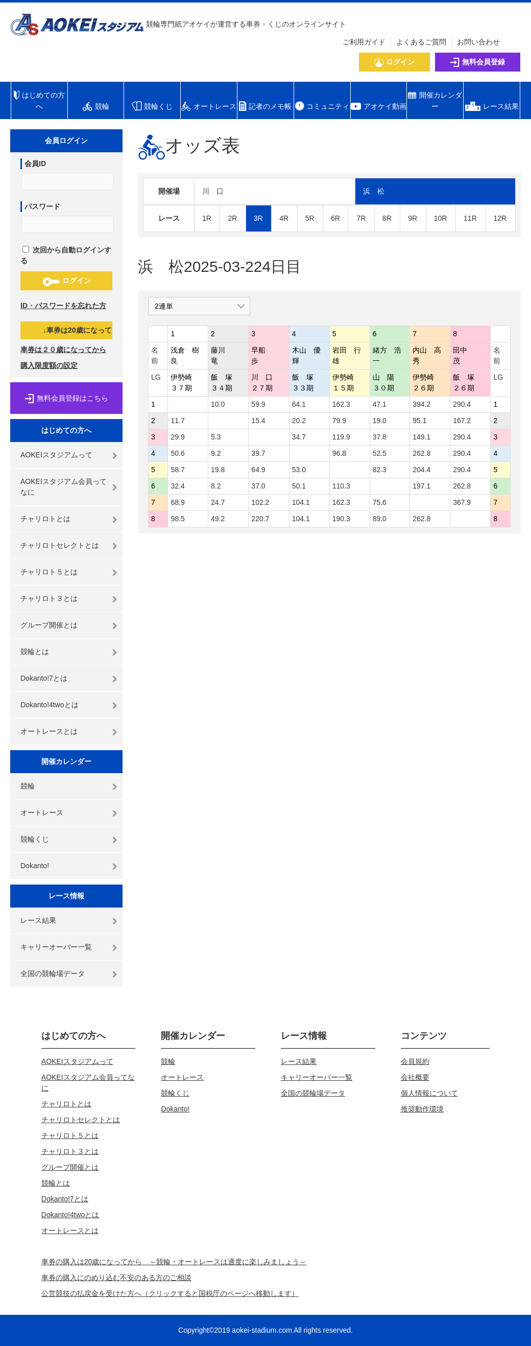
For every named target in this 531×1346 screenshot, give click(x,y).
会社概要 (415, 1077)
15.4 (258, 420)
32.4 (177, 486)
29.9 (177, 437)
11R (470, 218)
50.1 (299, 486)
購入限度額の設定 (49, 365)
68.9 (177, 502)
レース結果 (38, 920)
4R (283, 218)
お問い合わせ (478, 42)
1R (206, 218)
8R (387, 218)
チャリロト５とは (49, 572)
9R (412, 218)
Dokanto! (34, 866)
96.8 (339, 453)
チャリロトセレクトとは (59, 545)
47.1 (380, 404)
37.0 (258, 486)
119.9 (341, 437)
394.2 (421, 404)
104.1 (301, 502)
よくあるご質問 (421, 42)
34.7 (299, 437)
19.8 (218, 470)
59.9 (258, 404)
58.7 (177, 470)
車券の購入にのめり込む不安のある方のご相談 (116, 1277)
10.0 (218, 404)
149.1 (421, 437)
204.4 (421, 470)
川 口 (213, 191)
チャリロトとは (45, 519)
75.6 (380, 502)
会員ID (35, 163)
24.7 (218, 502)
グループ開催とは (49, 625)
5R (310, 218)
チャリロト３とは (49, 598)
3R (258, 218)
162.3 (341, 404)
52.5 (380, 453)
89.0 (380, 519)
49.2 (218, 519)
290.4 (462, 404)
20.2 (299, 420)
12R (500, 218)
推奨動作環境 (422, 1109)
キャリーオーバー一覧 (56, 947)
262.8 (421, 453)
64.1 (299, 404)
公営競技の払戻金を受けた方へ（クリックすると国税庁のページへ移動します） (170, 1293)
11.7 (177, 420)
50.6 (177, 453)
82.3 (380, 470)
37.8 (380, 437)
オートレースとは (49, 731)
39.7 (258, 453)
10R (440, 218)
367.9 (462, 502)
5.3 (216, 437)
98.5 (177, 519)
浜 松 (373, 191)
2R (232, 218)
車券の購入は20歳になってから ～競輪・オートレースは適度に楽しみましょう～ (174, 1262)
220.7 (260, 519)
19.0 (380, 420)
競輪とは (34, 651)
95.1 (419, 420)
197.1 (421, 486)
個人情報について (429, 1093)
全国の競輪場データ (52, 973)
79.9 (339, 420)
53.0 (299, 470)
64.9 (258, 470)
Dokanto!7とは (43, 678)
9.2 (216, 453)
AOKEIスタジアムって (56, 455)
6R (335, 218)
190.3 (341, 519)
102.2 (260, 502)
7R (361, 218)
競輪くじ (34, 839)
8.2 (216, 486)
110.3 (341, 486)
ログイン (66, 281)
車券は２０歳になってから (63, 349)
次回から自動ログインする (65, 255)
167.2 (462, 420)
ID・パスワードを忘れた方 (63, 305)
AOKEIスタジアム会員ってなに (63, 486)
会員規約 (415, 1061)
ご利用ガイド (364, 42)
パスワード (42, 206)
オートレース (41, 812)
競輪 (27, 786)
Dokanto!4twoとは (49, 705)
